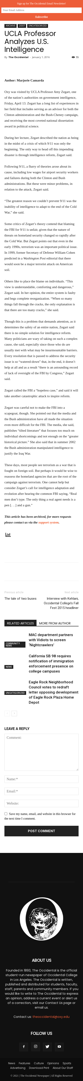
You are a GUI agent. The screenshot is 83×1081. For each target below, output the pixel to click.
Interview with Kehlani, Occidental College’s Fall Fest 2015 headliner (61, 603)
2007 (22, 25)
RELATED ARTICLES (20, 623)
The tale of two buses (20, 599)
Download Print (39, 1068)
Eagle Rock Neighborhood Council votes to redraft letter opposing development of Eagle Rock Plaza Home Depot (53, 692)
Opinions (53, 1063)
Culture (39, 1063)
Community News (13, 644)
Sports (67, 1063)
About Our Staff (63, 1068)
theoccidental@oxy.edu (51, 1017)
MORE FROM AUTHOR (55, 623)
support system (49, 522)
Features (24, 1063)
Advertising (17, 1068)
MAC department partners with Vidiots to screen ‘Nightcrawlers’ (51, 640)
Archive (10, 25)
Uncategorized (38, 25)
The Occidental (18, 57)
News (9, 666)
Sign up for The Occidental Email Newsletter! (41, 3)
